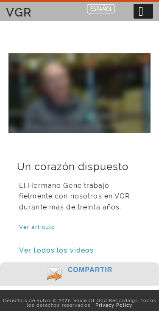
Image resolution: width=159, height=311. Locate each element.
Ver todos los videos (56, 250)
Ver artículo (37, 226)
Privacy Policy (112, 305)
